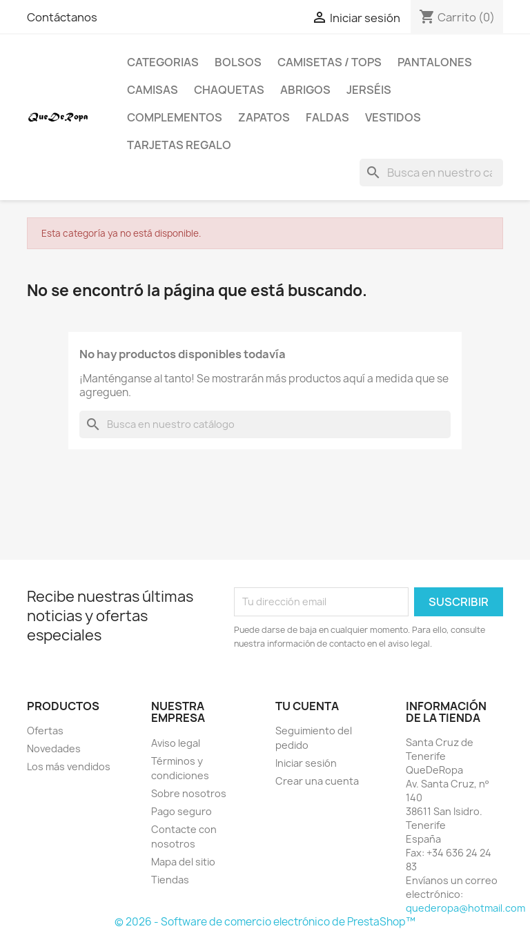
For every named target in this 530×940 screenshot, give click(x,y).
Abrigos (305, 89)
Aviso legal (175, 743)
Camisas (152, 89)
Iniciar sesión (306, 763)
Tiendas (170, 879)
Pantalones (435, 62)
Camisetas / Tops (329, 62)
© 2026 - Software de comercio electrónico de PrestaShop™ (265, 921)
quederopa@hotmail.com (465, 907)
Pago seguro (181, 811)
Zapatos (264, 117)
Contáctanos (62, 17)
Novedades (54, 748)
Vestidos (393, 117)
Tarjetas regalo (179, 145)
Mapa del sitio (183, 861)
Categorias (163, 62)
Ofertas (45, 730)
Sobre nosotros (188, 793)
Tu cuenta (307, 706)
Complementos (174, 117)
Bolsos (238, 62)
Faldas (327, 117)
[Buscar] (431, 172)
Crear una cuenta (317, 780)
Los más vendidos (68, 766)
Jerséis (368, 89)
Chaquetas (229, 89)
